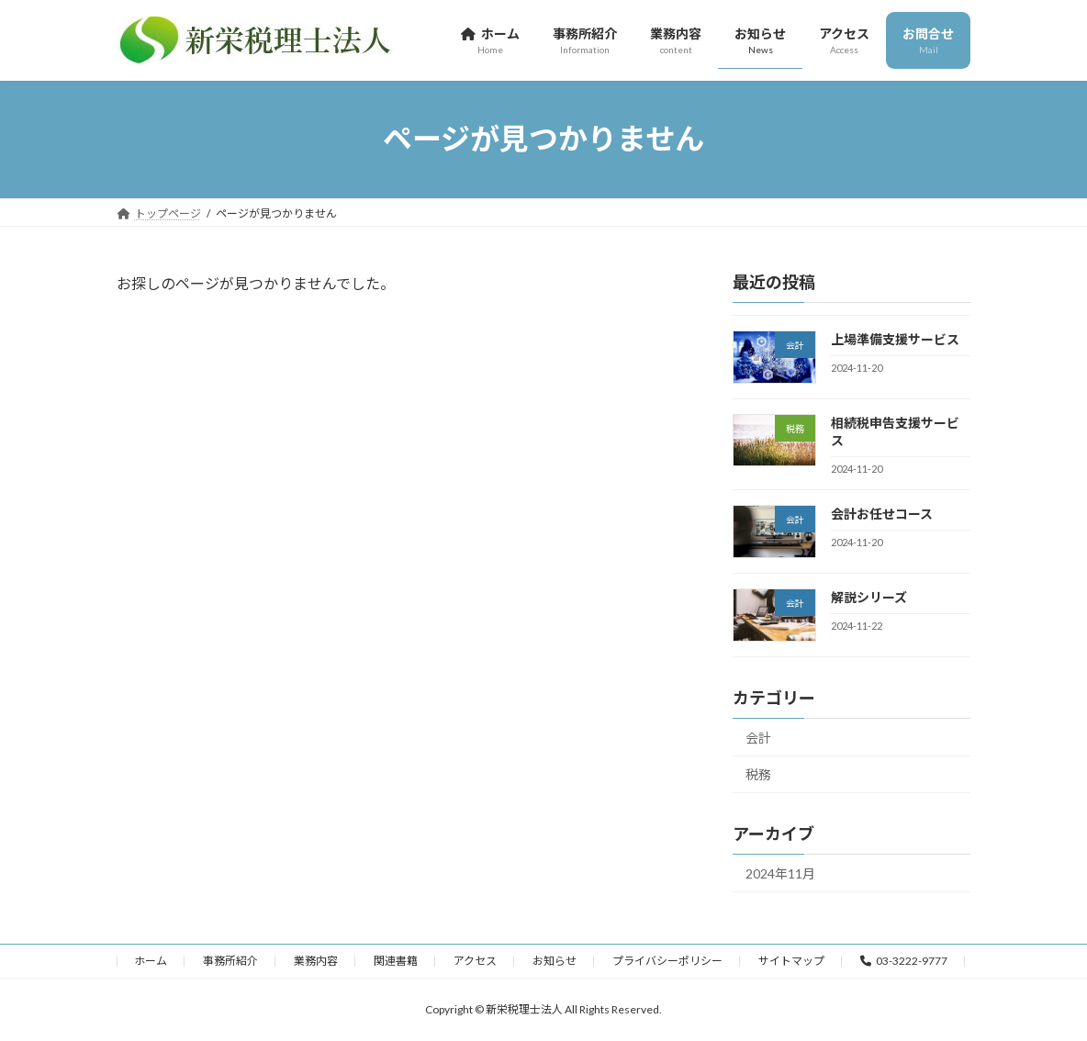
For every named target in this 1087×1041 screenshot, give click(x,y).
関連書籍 (396, 961)
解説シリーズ (869, 597)
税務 (758, 774)
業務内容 (316, 961)
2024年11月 (780, 873)
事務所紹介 (230, 961)
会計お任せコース (882, 513)
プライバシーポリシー (667, 961)
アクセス (475, 961)
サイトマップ (791, 961)
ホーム (150, 961)
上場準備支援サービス (895, 339)
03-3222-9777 (903, 961)
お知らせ (554, 961)
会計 (758, 736)
